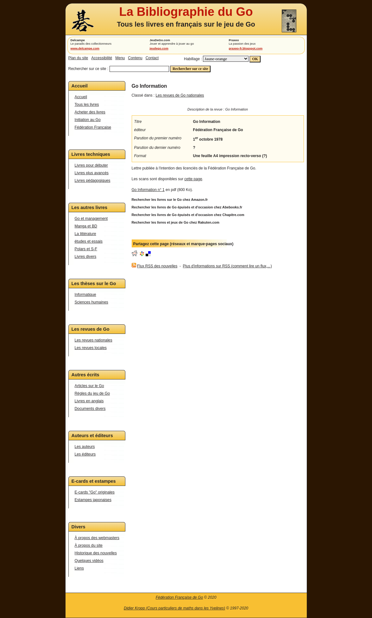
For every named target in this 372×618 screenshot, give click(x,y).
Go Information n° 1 (148, 190)
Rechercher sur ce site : (88, 69)
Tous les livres (87, 104)
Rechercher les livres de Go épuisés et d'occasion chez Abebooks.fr (187, 207)
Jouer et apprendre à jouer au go (172, 43)
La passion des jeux (242, 43)
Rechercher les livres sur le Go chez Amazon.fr (170, 199)
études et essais (89, 241)
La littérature (85, 234)
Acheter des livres (90, 112)
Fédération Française (93, 127)
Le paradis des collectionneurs (91, 43)
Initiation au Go (88, 120)
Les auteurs (85, 446)
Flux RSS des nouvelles (157, 266)
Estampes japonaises (93, 500)
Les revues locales (91, 348)
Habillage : (193, 59)
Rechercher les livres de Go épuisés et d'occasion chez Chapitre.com (188, 215)
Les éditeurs (85, 454)
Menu (120, 58)
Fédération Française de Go (179, 597)
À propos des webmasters (97, 538)
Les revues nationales (93, 340)
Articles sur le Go (89, 386)
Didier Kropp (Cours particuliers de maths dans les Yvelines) (174, 608)
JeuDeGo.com (160, 40)
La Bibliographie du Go (186, 11)
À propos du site (89, 545)
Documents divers (90, 408)
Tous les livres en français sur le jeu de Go (186, 24)
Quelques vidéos (89, 560)
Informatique (85, 294)
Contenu (135, 58)
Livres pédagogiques (92, 180)
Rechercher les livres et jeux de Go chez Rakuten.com (175, 222)
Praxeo (234, 40)
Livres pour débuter (91, 165)
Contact (152, 58)
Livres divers (86, 256)
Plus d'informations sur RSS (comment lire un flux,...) (227, 266)
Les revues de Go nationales (180, 95)
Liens (79, 568)
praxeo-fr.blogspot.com (246, 48)
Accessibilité (101, 58)
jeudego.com (159, 48)
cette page (193, 179)
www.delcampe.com (85, 48)
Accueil (81, 97)
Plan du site (78, 58)
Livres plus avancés (92, 173)
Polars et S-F (86, 249)
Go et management (91, 218)
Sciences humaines (91, 302)
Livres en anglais (89, 401)
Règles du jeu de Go (92, 393)
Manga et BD (86, 226)
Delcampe (78, 40)
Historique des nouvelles (96, 553)
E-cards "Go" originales (95, 492)
